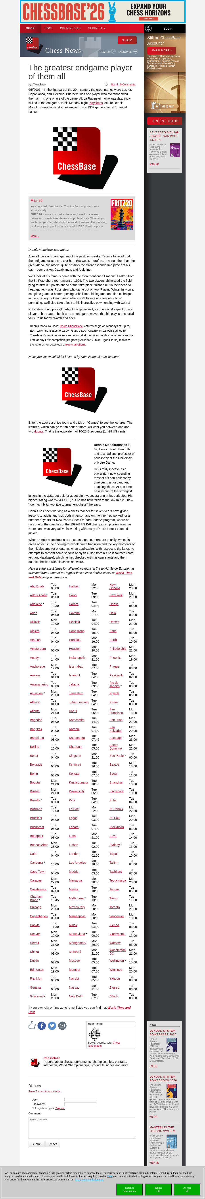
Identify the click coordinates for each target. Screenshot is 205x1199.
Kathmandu (77, 738)
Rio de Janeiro (114, 684)
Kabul (73, 711)
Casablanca (38, 889)
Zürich (113, 996)
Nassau (74, 987)
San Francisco (116, 711)
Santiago (115, 738)
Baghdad (36, 720)
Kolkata (74, 773)
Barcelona (37, 738)
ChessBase (52, 1058)
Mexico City (77, 907)
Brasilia (35, 800)
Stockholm (116, 827)
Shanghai (116, 782)
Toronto (114, 907)
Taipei (113, 853)
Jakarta (74, 684)
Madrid (74, 871)
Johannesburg (79, 702)
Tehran (114, 889)
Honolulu (75, 640)
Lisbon (73, 845)
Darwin (35, 925)
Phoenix (115, 657)
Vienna (114, 925)
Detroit (34, 943)
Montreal (75, 952)
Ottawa (114, 622)
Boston (35, 791)
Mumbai (74, 969)
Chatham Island (36, 898)
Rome (113, 702)
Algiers (34, 631)
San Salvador (115, 729)
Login (168, 28)
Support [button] (97, 28)
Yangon (114, 978)
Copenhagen (39, 916)
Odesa (114, 604)
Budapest (36, 836)
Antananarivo (39, 684)
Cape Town (37, 871)
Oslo (112, 613)
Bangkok (36, 729)
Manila (73, 889)
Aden (33, 613)
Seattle (114, 764)
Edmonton (37, 969)
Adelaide (36, 604)
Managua (75, 880)
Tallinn (113, 862)
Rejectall (158, 1189)
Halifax (74, 586)
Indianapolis (77, 657)
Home (49, 28)
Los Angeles (77, 862)
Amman (35, 640)
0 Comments (127, 84)
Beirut (34, 755)
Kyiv (72, 800)
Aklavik (35, 622)
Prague (114, 666)
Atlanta (35, 711)
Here (109, 1176)
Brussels (36, 818)
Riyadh (114, 693)
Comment (35, 1113)
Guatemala (37, 996)
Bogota (35, 782)
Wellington (116, 960)
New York (116, 595)
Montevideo (77, 934)
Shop (30, 28)
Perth (113, 640)
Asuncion (36, 693)
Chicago (35, 907)
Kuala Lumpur (78, 782)
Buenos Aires (39, 845)
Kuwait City (76, 791)
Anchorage (37, 666)
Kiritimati (75, 764)
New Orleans (114, 586)
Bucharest (37, 827)
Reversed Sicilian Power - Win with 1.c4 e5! (164, 136)
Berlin (34, 773)
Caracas (35, 880)
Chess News (63, 50)
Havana (74, 613)
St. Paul (114, 818)
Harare (74, 604)
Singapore (116, 791)
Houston (74, 648)
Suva (113, 836)
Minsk (73, 925)
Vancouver (116, 916)
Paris (113, 631)
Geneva (35, 987)
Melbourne (76, 898)
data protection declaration (89, 1179)
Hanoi (73, 595)
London (74, 853)
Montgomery (77, 943)
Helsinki (74, 622)
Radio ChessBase (71, 326)
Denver (35, 934)
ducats (38, 431)
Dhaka (34, 952)
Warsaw (115, 943)
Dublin (34, 960)
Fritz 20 (36, 200)
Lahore (74, 827)
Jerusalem (76, 693)
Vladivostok (117, 934)
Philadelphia (117, 648)
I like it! (114, 84)
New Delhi (76, 996)
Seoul (113, 773)
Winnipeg (115, 969)
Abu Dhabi (37, 586)
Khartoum (75, 746)
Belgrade (36, 764)
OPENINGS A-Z (71, 28)
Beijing (34, 746)
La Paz (74, 809)
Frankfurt (36, 978)
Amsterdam (38, 648)
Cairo (33, 853)
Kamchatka (76, 720)
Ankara (35, 675)
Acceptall (187, 1189)
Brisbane (36, 809)
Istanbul (74, 675)
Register (60, 1108)
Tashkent (115, 871)
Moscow (74, 960)
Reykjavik (116, 675)
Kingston (75, 755)
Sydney (114, 845)
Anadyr (35, 657)
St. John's (116, 809)
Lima (72, 836)
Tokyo (113, 898)
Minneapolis (77, 916)
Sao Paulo (116, 755)
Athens (35, 702)
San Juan (116, 720)
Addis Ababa (38, 595)
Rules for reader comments (45, 1091)
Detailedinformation (129, 1189)
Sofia (113, 800)
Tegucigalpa (117, 880)
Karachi (74, 729)
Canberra (36, 862)
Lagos (73, 818)
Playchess (96, 103)
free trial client (75, 344)
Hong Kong (76, 631)
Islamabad (76, 666)
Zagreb (114, 987)
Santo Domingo (115, 746)
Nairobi (74, 978)
